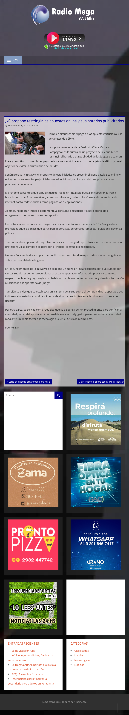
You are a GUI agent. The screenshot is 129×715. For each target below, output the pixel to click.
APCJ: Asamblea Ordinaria (27, 674)
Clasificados (81, 650)
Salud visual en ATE (23, 650)
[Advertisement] (64, 89)
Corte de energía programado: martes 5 (29, 381)
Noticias (79, 665)
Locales (78, 655)
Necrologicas (82, 660)
